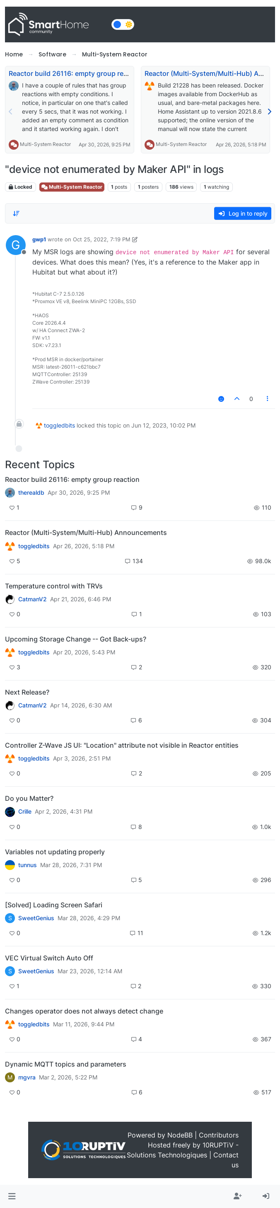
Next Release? (27, 692)
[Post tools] (267, 398)
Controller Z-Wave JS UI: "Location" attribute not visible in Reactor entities (122, 745)
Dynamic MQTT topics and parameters (65, 1064)
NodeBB (180, 1135)
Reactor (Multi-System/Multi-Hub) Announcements (86, 532)
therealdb (31, 493)
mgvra (27, 1077)
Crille (24, 811)
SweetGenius (36, 918)
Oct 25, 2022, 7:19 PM (101, 239)
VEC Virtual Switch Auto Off (49, 958)
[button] (11, 1196)
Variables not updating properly (55, 852)
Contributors (219, 1135)
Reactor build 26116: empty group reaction (76, 73)
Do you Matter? (29, 798)
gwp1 (39, 239)
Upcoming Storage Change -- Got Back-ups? (75, 639)
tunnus (27, 865)
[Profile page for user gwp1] (16, 245)
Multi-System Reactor (45, 144)
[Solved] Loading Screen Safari (53, 905)
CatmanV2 (32, 599)
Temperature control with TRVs (54, 586)
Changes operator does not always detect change (84, 1011)
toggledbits (59, 425)
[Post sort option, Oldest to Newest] (16, 214)
